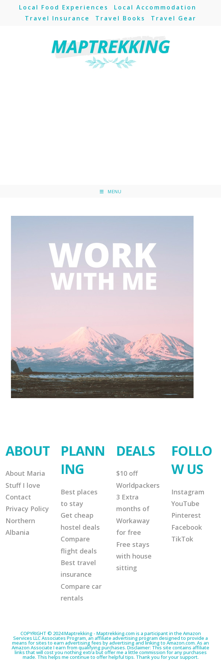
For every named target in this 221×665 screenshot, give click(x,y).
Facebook (186, 527)
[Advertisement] (110, 130)
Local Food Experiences (63, 7)
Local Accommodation (155, 7)
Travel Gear (174, 18)
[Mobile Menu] (111, 192)
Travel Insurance (57, 18)
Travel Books (120, 18)
